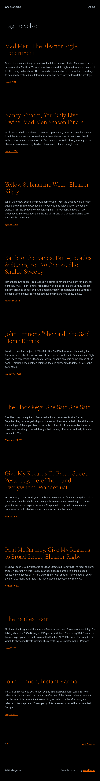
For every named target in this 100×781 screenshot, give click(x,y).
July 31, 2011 (11, 648)
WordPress (89, 770)
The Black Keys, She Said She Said (48, 407)
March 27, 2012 (12, 300)
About (91, 6)
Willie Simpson (13, 6)
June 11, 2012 (11, 151)
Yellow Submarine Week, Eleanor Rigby (47, 188)
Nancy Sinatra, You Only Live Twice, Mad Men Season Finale (44, 119)
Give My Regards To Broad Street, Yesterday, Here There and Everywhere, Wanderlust (47, 480)
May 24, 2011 (11, 714)
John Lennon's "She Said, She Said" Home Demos (48, 337)
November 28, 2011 (14, 440)
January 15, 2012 (13, 374)
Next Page (88, 744)
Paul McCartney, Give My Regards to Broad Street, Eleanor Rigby (47, 553)
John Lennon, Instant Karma (41, 681)
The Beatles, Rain (27, 618)
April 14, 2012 (11, 224)
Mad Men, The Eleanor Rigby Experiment (42, 49)
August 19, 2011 (12, 585)
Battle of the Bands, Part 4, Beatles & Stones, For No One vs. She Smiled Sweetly (48, 264)
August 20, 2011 (12, 516)
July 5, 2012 (10, 82)
